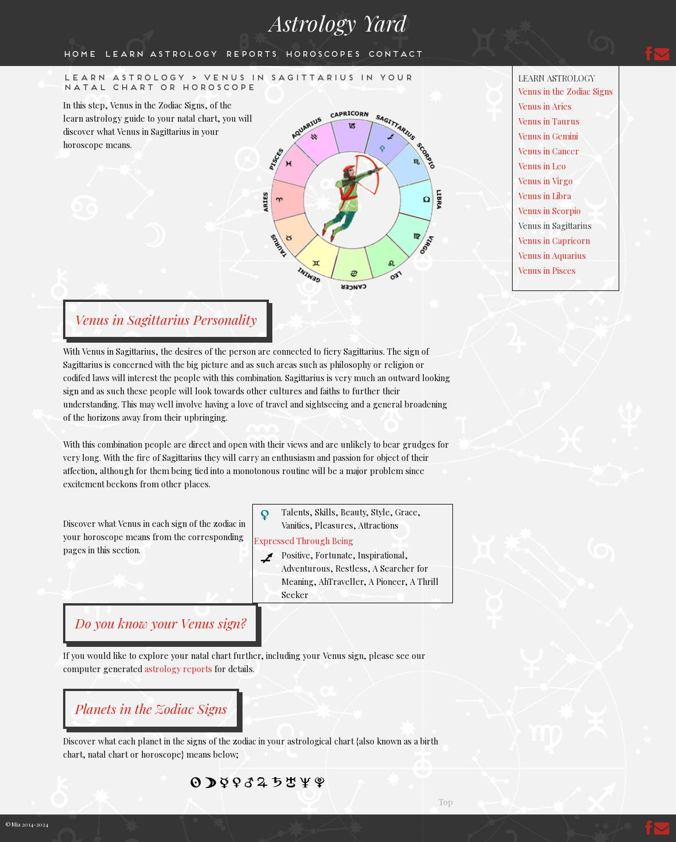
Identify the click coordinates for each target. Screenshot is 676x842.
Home (79, 53)
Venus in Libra (544, 195)
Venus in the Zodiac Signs (565, 91)
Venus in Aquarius (552, 255)
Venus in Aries (545, 106)
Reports (251, 53)
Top (446, 802)
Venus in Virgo (545, 181)
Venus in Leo (542, 166)
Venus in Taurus (549, 121)
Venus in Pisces (547, 270)
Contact (395, 53)
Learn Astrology (160, 53)
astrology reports (178, 668)
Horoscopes (322, 53)
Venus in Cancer (548, 151)
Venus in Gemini (548, 136)
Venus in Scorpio (549, 210)
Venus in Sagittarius (555, 225)
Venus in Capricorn (554, 240)
